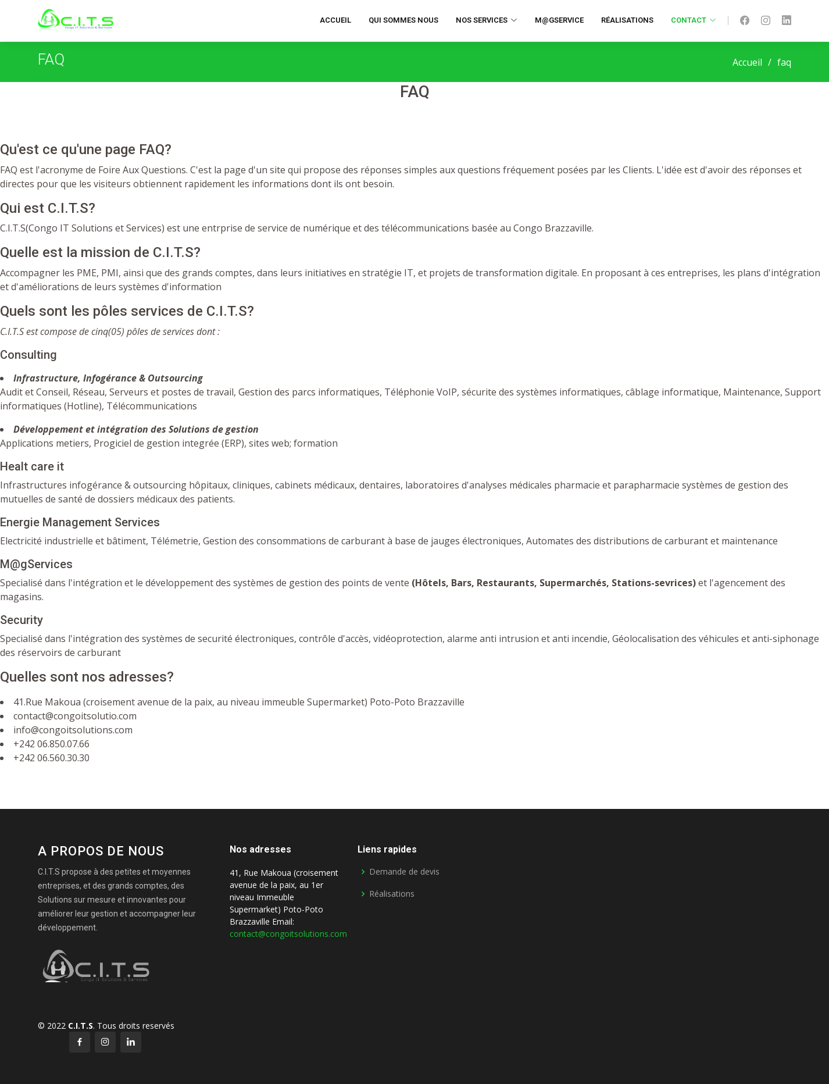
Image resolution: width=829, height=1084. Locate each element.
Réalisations (627, 20)
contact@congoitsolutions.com (288, 933)
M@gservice (559, 20)
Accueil (335, 20)
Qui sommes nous (403, 20)
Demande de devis (404, 872)
